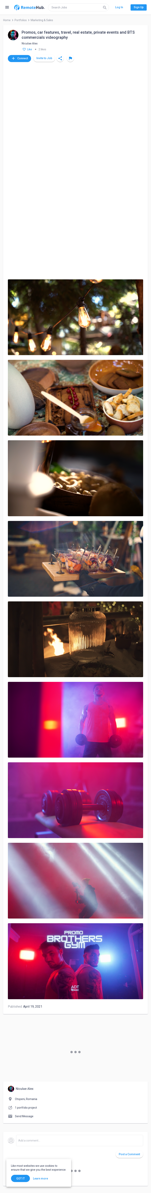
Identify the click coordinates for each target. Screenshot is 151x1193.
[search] (78, 7)
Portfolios (21, 20)
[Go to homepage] (29, 7)
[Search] (105, 7)
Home (7, 20)
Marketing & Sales (42, 20)
